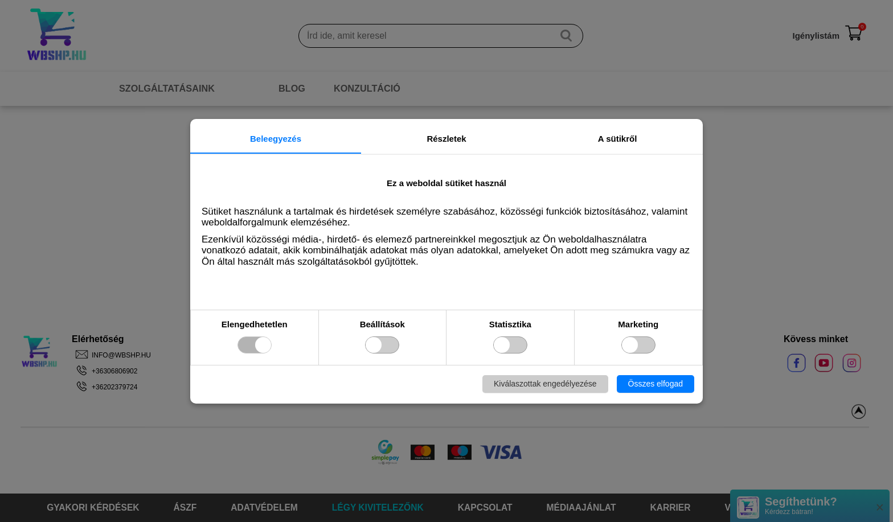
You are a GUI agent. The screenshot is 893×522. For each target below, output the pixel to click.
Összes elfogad (655, 383)
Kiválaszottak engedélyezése (545, 383)
